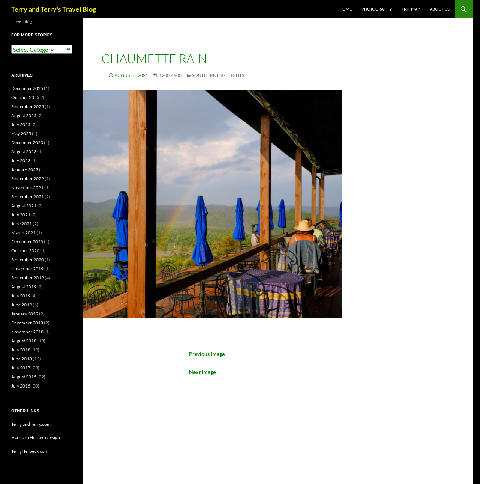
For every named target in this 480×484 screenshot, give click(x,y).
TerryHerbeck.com (29, 451)
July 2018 (20, 350)
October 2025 (25, 97)
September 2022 (27, 178)
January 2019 (24, 314)
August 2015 (23, 377)
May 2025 (21, 133)
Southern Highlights (218, 75)
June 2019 (21, 305)
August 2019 (23, 286)
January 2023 (24, 169)
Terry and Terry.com (31, 424)
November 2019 (27, 268)
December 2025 (27, 88)
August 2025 (23, 115)
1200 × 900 (170, 75)
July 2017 (20, 368)
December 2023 (27, 142)
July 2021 (20, 214)
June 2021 (21, 223)
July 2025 (20, 124)
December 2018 (27, 323)
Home (345, 8)
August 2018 (23, 341)
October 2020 (25, 250)
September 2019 (27, 277)
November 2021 (27, 187)
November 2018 (27, 332)
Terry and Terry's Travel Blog (53, 9)
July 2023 (20, 160)
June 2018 (21, 359)
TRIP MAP (411, 8)
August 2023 (23, 151)
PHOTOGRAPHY (377, 8)
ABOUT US (440, 8)
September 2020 (27, 259)
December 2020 (27, 241)
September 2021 (27, 196)
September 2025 (27, 106)
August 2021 (23, 205)
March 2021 (23, 232)
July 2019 (20, 296)
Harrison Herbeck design (35, 437)
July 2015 (20, 386)
